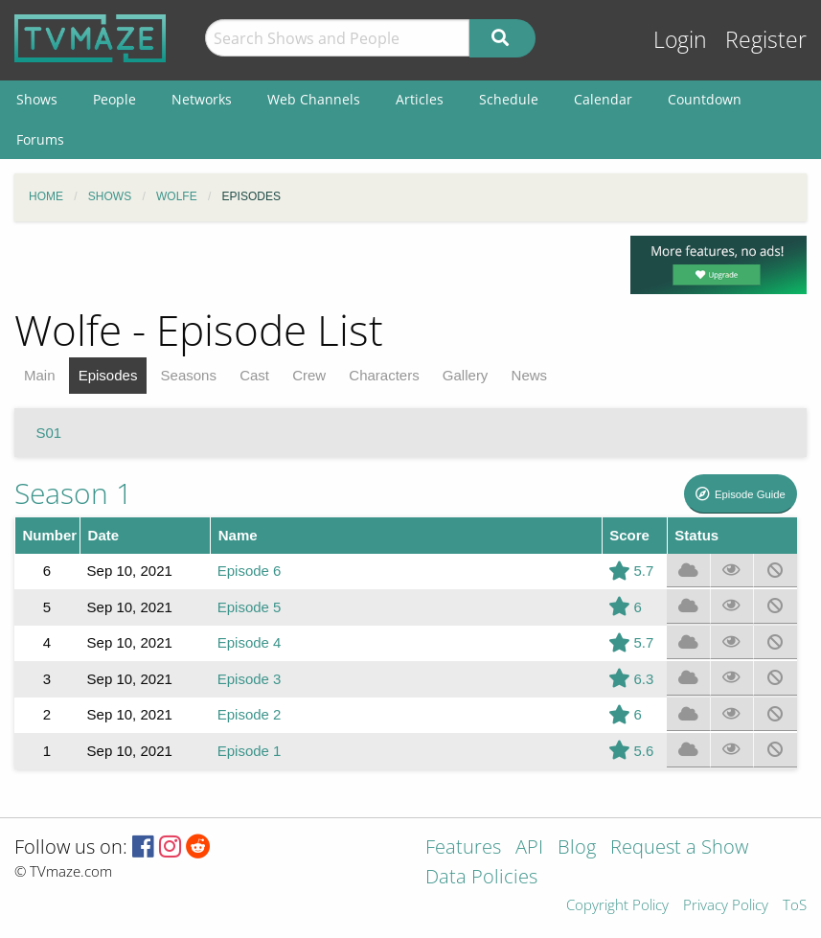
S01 (49, 432)
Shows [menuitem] (36, 99)
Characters (384, 375)
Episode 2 (249, 714)
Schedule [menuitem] (508, 99)
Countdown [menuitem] (704, 99)
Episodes (108, 375)
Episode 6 (249, 570)
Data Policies (481, 878)
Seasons (189, 375)
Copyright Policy (617, 906)
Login (680, 40)
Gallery (466, 375)
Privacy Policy (725, 906)
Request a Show (679, 848)
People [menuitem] (114, 99)
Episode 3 (249, 679)
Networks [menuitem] (201, 99)
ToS (795, 906)
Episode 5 (249, 607)
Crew (309, 375)
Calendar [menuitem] (603, 99)
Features (463, 848)
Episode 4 (249, 642)
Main (40, 375)
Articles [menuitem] (420, 99)
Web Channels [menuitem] (313, 99)
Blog (577, 848)
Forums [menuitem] (40, 139)
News (530, 375)
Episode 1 (249, 751)
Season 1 (73, 493)
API (529, 848)
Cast (254, 375)
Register (766, 40)
